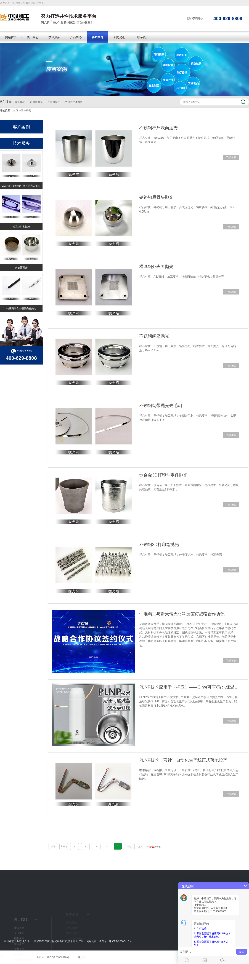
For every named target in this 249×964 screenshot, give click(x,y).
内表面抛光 (21, 267)
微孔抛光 (20, 101)
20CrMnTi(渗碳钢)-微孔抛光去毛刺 (21, 185)
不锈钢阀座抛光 (154, 336)
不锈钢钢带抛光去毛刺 (160, 405)
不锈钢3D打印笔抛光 (159, 544)
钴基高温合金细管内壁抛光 (21, 308)
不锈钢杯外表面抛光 (158, 127)
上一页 (63, 846)
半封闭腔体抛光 (73, 101)
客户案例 (26, 110)
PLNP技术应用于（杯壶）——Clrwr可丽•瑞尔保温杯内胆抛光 (189, 687)
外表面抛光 (53, 101)
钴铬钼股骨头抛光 (156, 197)
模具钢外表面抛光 (156, 266)
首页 (15, 110)
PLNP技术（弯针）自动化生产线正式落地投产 (183, 760)
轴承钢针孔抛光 (21, 226)
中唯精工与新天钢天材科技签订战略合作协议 (182, 613)
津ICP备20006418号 (120, 941)
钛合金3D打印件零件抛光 (163, 475)
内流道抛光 (36, 101)
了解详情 (231, 157)
